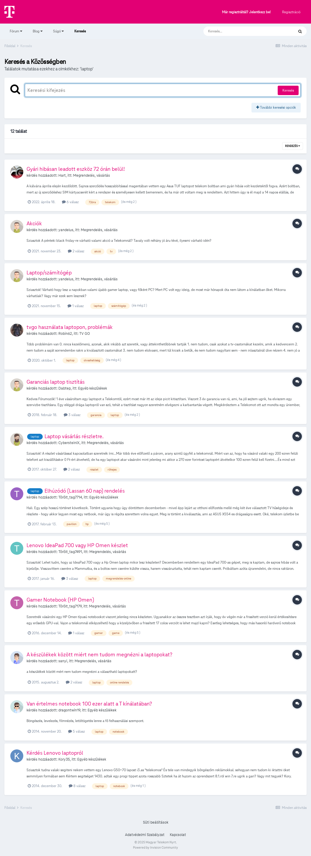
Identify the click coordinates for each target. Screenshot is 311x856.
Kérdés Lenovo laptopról (55, 752)
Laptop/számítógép (49, 272)
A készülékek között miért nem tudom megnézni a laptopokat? (99, 654)
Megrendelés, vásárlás (91, 175)
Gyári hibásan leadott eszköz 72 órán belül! (76, 168)
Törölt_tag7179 (70, 606)
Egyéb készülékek (92, 388)
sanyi (62, 661)
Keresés (80, 34)
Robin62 (65, 333)
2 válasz (76, 251)
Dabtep (64, 388)
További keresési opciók (276, 107)
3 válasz (72, 415)
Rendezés (292, 146)
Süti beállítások (155, 822)
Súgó (58, 31)
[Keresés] (242, 31)
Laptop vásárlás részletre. (74, 436)
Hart (62, 175)
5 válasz (76, 731)
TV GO (84, 333)
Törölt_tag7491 (70, 551)
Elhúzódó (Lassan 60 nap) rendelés (85, 490)
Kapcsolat (178, 834)
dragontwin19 (69, 710)
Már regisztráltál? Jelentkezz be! (246, 12)
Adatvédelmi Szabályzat (144, 834)
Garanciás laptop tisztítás (56, 381)
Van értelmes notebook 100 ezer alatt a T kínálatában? (89, 703)
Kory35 (64, 759)
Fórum (16, 31)
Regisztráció (291, 12)
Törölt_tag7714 (70, 497)
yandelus (65, 230)
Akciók (34, 223)
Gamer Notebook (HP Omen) (60, 599)
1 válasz (76, 306)
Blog (37, 31)
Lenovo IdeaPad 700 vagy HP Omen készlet (77, 545)
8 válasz (77, 786)
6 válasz (70, 202)
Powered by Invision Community (155, 847)
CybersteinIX (69, 443)
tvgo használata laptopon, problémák (70, 327)
